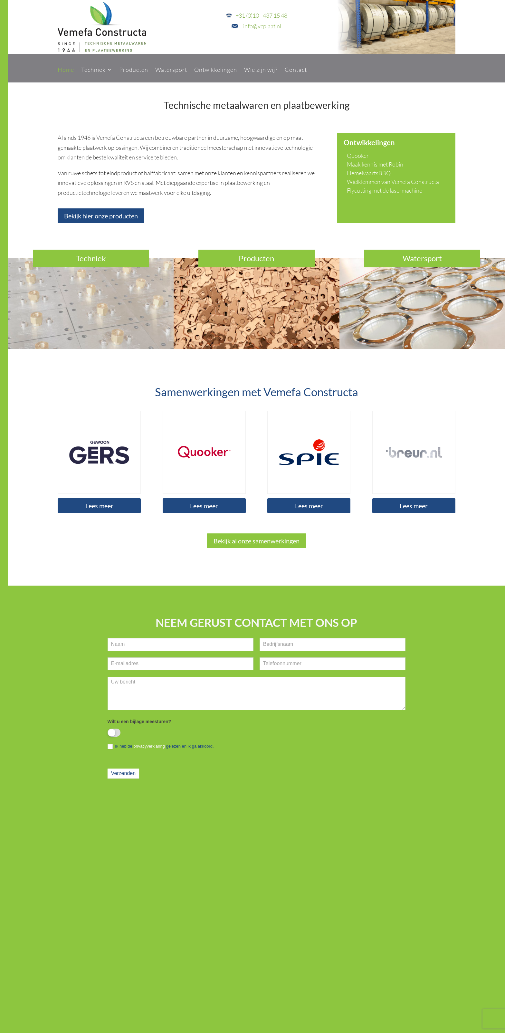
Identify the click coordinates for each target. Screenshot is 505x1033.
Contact (296, 69)
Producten (133, 69)
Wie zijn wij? (261, 69)
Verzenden (123, 773)
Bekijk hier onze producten (101, 216)
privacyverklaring (149, 746)
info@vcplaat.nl (262, 26)
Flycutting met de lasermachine (384, 190)
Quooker (358, 155)
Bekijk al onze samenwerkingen (257, 541)
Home (66, 69)
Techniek (93, 69)
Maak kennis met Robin (375, 164)
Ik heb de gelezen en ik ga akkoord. (161, 746)
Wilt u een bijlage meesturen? (139, 721)
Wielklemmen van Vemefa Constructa (393, 181)
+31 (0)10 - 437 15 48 (261, 15)
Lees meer (99, 506)
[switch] (114, 733)
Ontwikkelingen (215, 69)
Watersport (171, 69)
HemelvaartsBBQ (369, 173)
